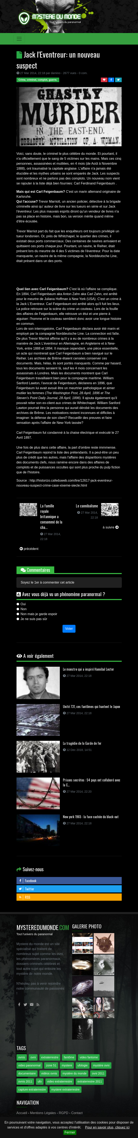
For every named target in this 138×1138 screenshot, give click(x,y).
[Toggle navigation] (19, 39)
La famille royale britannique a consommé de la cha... (51, 516)
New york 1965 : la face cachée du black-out (91, 816)
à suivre (110, 527)
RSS (24, 897)
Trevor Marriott (49, 201)
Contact (77, 1113)
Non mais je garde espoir (39, 614)
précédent (29, 549)
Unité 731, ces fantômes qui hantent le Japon (91, 706)
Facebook (27, 880)
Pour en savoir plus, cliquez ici (107, 1127)
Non (24, 609)
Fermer (70, 1132)
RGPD (63, 1113)
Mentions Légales (43, 1113)
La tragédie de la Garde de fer (82, 743)
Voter (69, 628)
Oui (23, 604)
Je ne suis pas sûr (34, 619)
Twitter (26, 888)
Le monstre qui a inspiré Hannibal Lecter (88, 669)
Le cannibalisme (87, 505)
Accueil (22, 1113)
